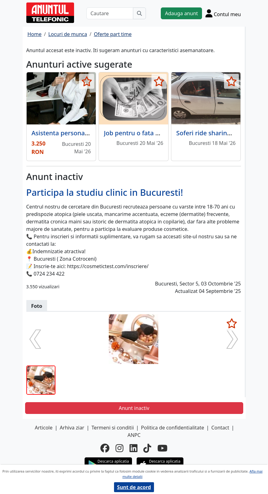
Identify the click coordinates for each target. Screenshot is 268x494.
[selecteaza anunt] (86, 81)
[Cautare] (110, 13)
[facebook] (104, 448)
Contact (220, 427)
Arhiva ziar (72, 427)
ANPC (133, 435)
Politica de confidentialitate (172, 427)
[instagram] (119, 448)
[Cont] (223, 13)
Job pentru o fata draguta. (142, 133)
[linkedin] (133, 448)
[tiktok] (147, 448)
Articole (43, 427)
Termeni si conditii (112, 427)
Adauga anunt (181, 13)
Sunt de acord (134, 487)
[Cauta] (139, 13)
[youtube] (162, 448)
